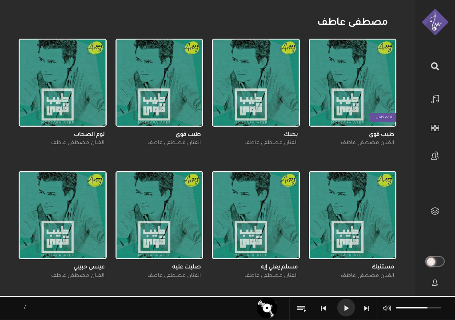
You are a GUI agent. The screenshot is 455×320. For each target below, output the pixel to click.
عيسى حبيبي (88, 267)
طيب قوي (381, 135)
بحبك (291, 135)
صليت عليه (186, 267)
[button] (389, 47)
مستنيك (382, 267)
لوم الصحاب (89, 135)
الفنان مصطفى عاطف (367, 143)
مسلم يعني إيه (279, 267)
